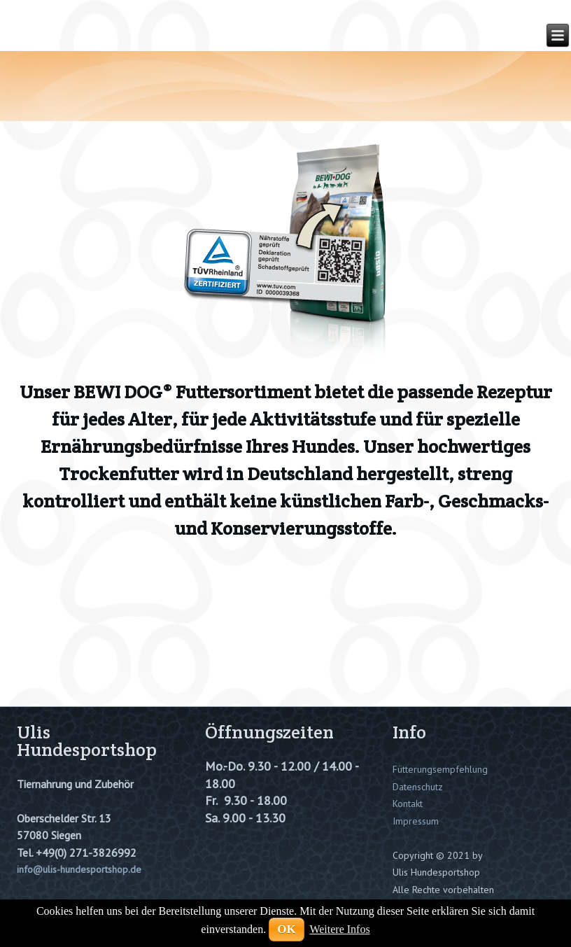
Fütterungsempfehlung (440, 769)
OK (286, 929)
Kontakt (408, 803)
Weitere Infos (339, 929)
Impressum (416, 821)
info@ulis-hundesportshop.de (79, 869)
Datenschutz (418, 786)
